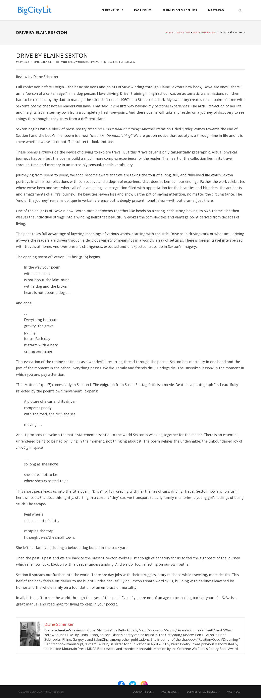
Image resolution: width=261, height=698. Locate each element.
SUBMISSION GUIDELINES (180, 10)
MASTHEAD (216, 10)
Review (131, 61)
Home (169, 32)
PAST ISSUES (143, 10)
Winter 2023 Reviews (204, 32)
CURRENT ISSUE (112, 10)
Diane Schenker (43, 61)
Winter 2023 (184, 32)
